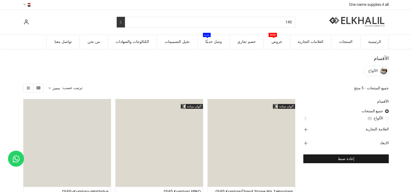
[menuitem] (374, 42)
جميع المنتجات (372, 111)
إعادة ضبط (346, 158)
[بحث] (121, 22)
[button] (54, 88)
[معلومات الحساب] (26, 23)
